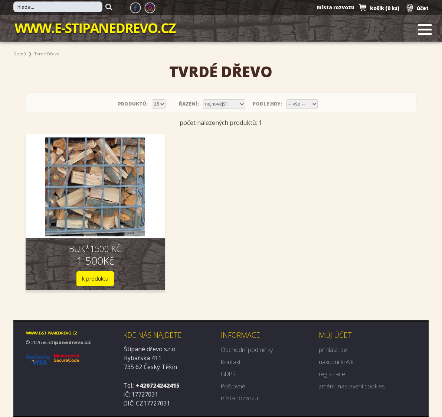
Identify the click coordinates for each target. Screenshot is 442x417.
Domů (19, 53)
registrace (332, 374)
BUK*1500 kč (86, 249)
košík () (383, 8)
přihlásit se (333, 350)
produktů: (133, 103)
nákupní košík (336, 362)
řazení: (189, 103)
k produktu (86, 278)
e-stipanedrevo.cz (67, 343)
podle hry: (268, 103)
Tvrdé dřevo (47, 53)
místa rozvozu (334, 7)
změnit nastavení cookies (352, 386)
